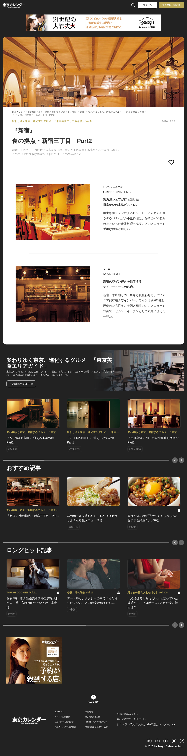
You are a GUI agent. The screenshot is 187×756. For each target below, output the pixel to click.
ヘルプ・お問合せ (62, 717)
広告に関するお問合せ (64, 722)
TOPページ (59, 712)
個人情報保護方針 (92, 717)
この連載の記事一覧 (21, 383)
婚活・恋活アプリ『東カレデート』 (132, 719)
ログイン (147, 5)
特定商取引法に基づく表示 (96, 727)
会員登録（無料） (171, 5)
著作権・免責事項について (96, 722)
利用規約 (89, 712)
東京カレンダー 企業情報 (65, 727)
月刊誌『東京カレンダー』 (128, 714)
